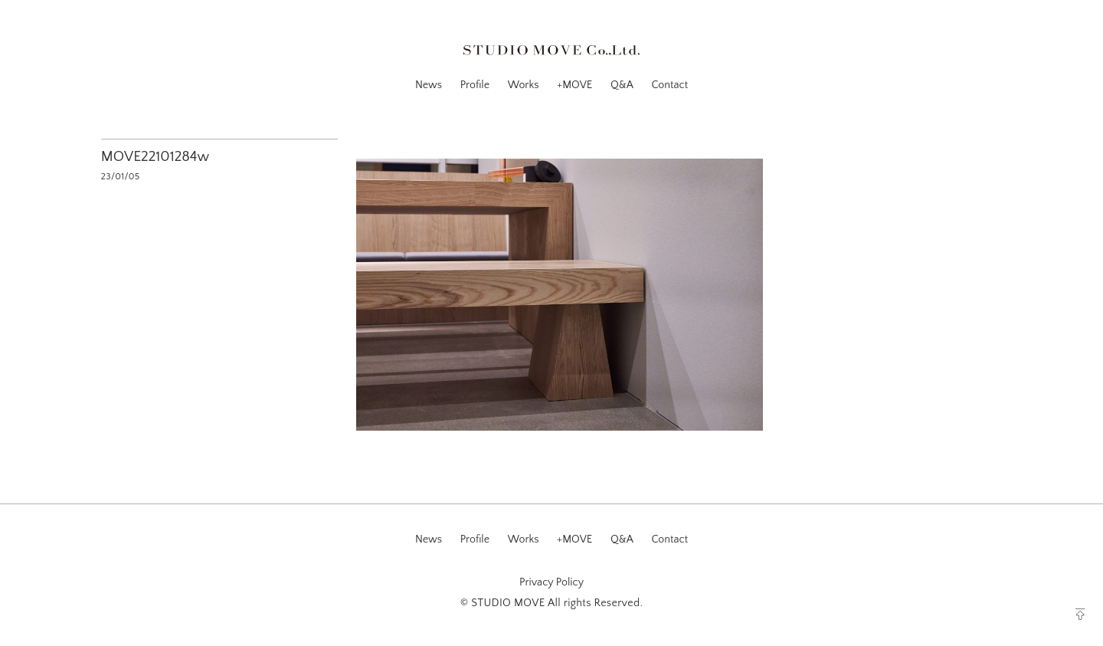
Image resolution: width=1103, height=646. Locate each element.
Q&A (621, 85)
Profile (474, 85)
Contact (669, 85)
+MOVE (574, 85)
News (428, 85)
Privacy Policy (551, 582)
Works (523, 85)
